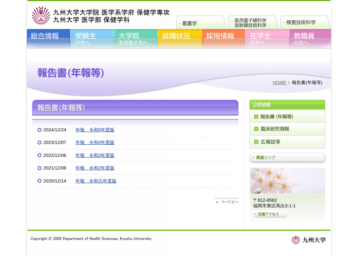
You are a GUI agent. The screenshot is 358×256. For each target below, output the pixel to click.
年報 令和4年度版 (95, 142)
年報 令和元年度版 (96, 181)
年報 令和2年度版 (95, 168)
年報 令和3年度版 (95, 155)
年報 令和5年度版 (95, 129)
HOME (279, 82)
